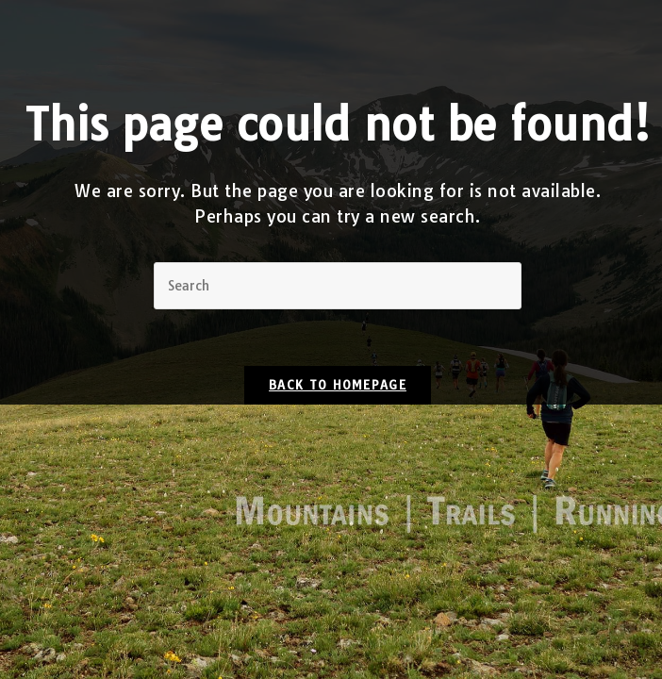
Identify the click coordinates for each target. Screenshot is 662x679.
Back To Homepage (337, 384)
